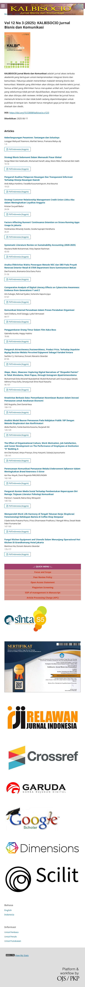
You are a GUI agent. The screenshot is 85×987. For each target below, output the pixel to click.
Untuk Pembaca (11, 932)
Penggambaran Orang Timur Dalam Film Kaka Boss (30, 329)
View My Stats (22, 955)
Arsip (17, 14)
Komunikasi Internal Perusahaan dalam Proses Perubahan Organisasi (39, 310)
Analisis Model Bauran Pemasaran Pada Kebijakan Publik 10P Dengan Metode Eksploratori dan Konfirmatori (39, 422)
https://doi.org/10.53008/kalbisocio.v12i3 (29, 112)
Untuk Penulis (10, 936)
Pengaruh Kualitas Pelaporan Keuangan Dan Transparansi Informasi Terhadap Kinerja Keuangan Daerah (38, 178)
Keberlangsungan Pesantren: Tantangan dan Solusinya (31, 137)
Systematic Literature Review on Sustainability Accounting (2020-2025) (40, 245)
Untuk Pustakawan (12, 941)
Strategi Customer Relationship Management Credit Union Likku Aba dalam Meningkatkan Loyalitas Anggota (39, 201)
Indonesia (9, 914)
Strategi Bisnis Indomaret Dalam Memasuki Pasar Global (32, 157)
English (8, 910)
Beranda (8, 14)
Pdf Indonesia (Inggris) (18, 149)
